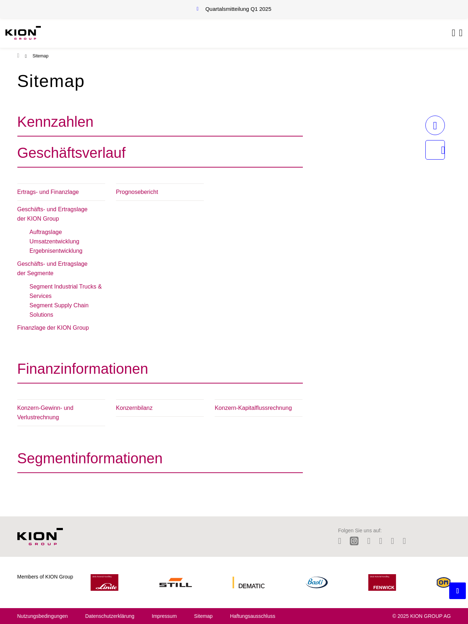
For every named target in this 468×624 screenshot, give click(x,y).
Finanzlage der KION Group (53, 328)
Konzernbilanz (134, 408)
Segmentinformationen (90, 458)
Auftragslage (46, 232)
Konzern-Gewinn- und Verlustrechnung (45, 412)
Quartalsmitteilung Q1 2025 (238, 9)
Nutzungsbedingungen (42, 616)
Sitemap (203, 616)
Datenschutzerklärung (109, 616)
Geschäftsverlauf (71, 153)
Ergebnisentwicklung (56, 251)
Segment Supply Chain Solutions (59, 310)
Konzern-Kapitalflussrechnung (253, 408)
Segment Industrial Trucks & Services (66, 291)
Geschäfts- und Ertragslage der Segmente (52, 268)
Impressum (164, 616)
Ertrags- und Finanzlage (48, 192)
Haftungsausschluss (252, 616)
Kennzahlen (55, 122)
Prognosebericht (137, 192)
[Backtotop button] (457, 590)
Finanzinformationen (82, 369)
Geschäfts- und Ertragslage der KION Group (52, 214)
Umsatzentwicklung (55, 241)
